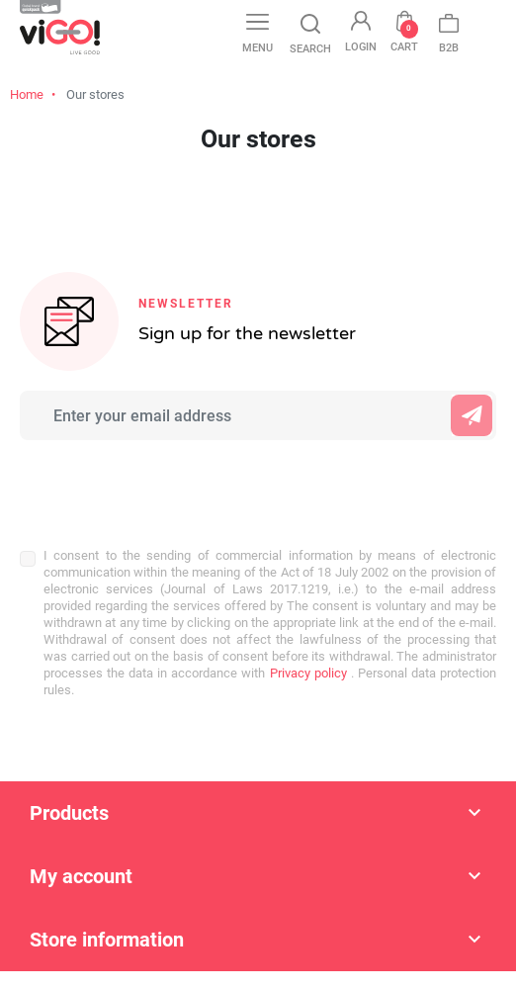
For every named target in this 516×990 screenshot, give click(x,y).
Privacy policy (305, 673)
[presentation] (150, 483)
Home (26, 94)
